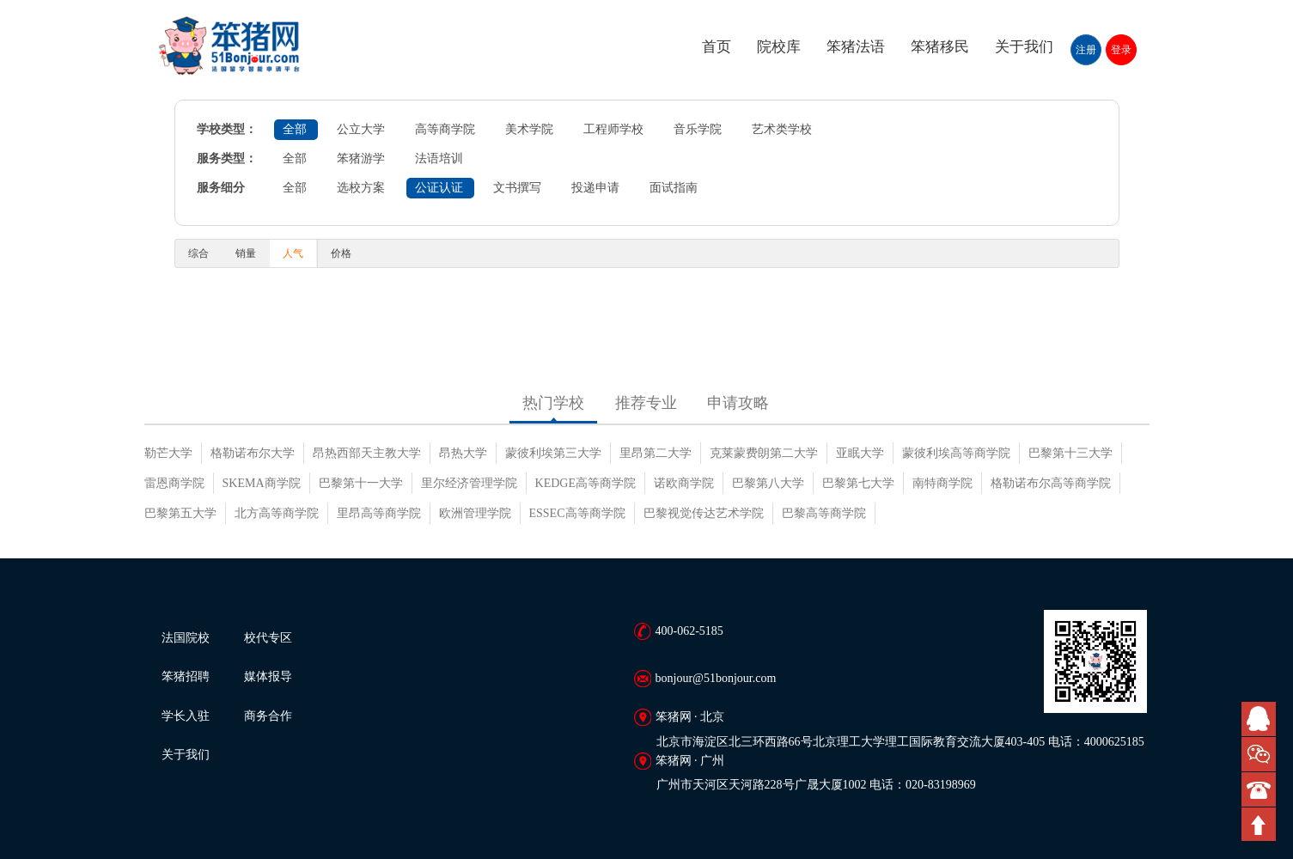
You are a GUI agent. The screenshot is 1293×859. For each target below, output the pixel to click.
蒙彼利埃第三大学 (553, 453)
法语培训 (439, 158)
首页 (716, 47)
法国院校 (186, 637)
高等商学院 (445, 129)
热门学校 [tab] (553, 402)
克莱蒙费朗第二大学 (764, 453)
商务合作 (268, 716)
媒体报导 (268, 676)
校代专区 (268, 637)
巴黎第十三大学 (1070, 453)
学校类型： (227, 129)
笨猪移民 (940, 47)
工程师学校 (613, 129)
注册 (1086, 50)
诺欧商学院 (684, 483)
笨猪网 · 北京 (690, 716)
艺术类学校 (782, 129)
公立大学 (361, 129)
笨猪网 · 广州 (690, 760)
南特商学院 (942, 483)
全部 (295, 129)
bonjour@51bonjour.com (716, 678)
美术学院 (529, 129)
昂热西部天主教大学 (367, 453)
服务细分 (221, 187)
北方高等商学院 (277, 513)
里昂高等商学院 (379, 513)
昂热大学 (463, 453)
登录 (1121, 50)
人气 (293, 253)
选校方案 (361, 187)
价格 (341, 253)
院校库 (779, 47)
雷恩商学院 (174, 483)
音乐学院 (698, 129)
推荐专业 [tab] (646, 402)
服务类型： (227, 158)
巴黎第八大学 (768, 483)
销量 (245, 253)
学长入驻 (186, 716)
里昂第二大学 (655, 453)
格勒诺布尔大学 (252, 453)
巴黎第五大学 (180, 513)
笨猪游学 (361, 158)
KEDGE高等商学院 (585, 483)
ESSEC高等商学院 (577, 513)
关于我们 (1024, 47)
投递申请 (595, 187)
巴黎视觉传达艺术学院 (703, 513)
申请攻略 (738, 402)
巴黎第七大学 (858, 483)
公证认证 (439, 187)
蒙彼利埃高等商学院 (956, 453)
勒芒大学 (168, 453)
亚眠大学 (860, 453)
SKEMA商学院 (262, 483)
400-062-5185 (689, 630)
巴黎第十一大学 (361, 483)
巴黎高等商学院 (824, 513)
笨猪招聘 (186, 676)
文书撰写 (517, 187)
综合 (198, 253)
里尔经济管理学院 (469, 483)
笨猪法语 (855, 47)
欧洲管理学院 (475, 513)
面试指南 (674, 187)
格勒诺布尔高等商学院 (1051, 483)
